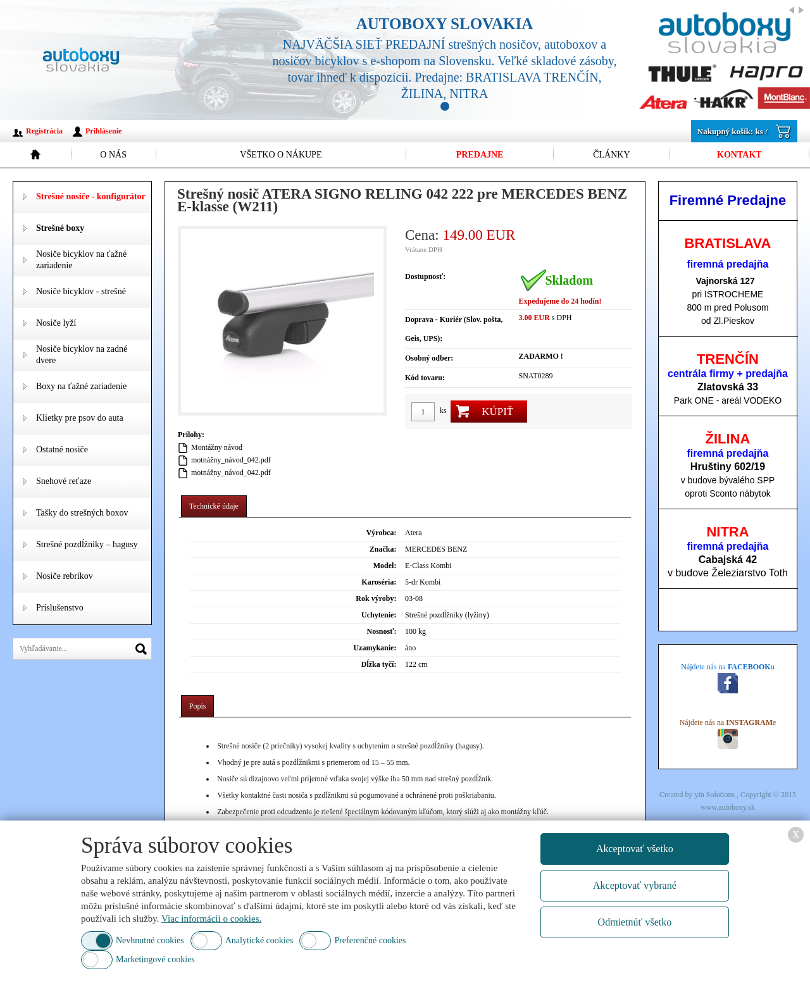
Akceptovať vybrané (634, 885)
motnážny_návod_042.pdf (231, 459)
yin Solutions (715, 794)
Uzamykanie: (374, 647)
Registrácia (44, 131)
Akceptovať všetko (634, 848)
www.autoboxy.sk (728, 807)
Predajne (480, 154)
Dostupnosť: (425, 276)
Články (611, 154)
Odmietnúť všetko (635, 922)
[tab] (214, 506)
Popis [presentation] (197, 706)
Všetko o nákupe (280, 154)
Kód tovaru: (425, 377)
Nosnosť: (381, 631)
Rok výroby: (376, 598)
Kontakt (739, 154)
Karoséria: (378, 582)
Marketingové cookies (155, 959)
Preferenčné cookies (370, 940)
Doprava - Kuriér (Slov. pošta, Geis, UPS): (453, 329)
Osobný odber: (429, 358)
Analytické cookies (259, 940)
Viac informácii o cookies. (211, 919)
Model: (385, 565)
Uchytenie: (378, 614)
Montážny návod (216, 447)
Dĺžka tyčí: (379, 664)
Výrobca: (381, 532)
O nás (113, 154)
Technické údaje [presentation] (214, 506)
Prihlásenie (103, 131)
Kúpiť (497, 412)
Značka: (383, 549)
